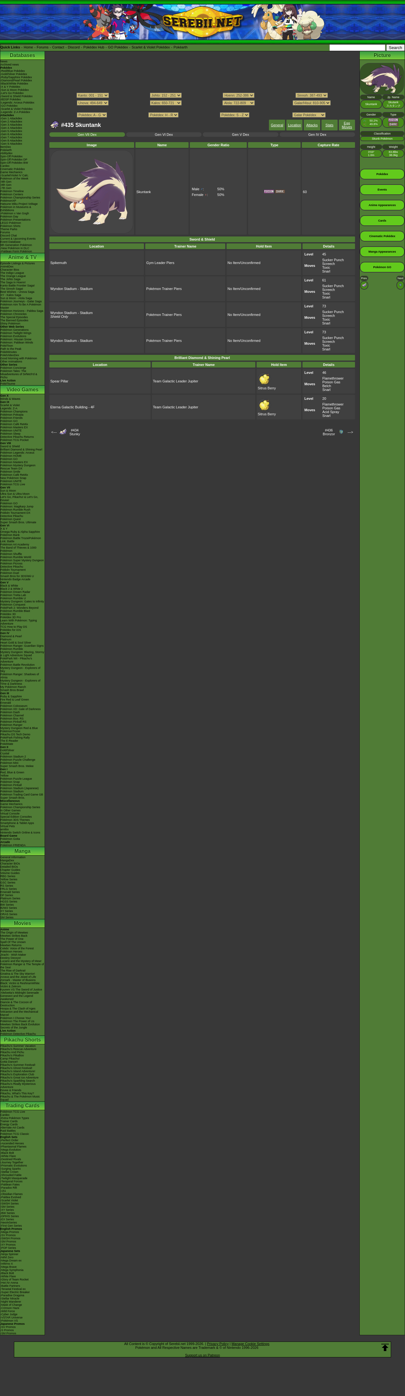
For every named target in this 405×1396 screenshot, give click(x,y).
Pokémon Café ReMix (14, 424)
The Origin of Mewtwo (14, 932)
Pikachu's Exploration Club (17, 1074)
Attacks (312, 125)
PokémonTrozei (10, 731)
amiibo (4, 829)
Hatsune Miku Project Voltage (19, 203)
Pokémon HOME (11, 455)
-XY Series (7, 1209)
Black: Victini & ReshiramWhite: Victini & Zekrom (20, 985)
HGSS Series (8, 901)
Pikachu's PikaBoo (12, 1055)
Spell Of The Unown (13, 942)
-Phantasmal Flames (13, 1146)
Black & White (9, 585)
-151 (3, 1190)
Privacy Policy (217, 1344)
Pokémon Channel (12, 715)
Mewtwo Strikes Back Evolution (20, 1024)
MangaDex (7, 860)
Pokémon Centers (11, 194)
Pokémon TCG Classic (14, 1133)
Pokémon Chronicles (13, 314)
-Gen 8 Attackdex (11, 140)
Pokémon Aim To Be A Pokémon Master (20, 306)
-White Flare (8, 1156)
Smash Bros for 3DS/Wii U (17, 576)
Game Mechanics (11, 172)
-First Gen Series (11, 1225)
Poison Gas (331, 382)
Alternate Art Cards (12, 1127)
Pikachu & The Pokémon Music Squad (20, 1098)
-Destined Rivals (10, 1159)
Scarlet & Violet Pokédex (151, 47)
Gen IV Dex (317, 134)
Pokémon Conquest (12, 604)
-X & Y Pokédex (10, 86)
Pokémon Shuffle (11, 554)
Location (294, 125)
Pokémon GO (9, 421)
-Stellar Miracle (9, 1298)
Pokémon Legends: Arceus (17, 452)
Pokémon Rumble (11, 649)
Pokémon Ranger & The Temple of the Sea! (22, 966)
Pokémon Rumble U (13, 598)
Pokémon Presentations (15, 219)
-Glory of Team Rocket (14, 1279)
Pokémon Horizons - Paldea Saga (21, 310)
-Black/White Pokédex (14, 83)
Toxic (326, 267)
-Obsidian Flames (11, 1194)
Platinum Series (10, 898)
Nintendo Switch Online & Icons (20, 832)
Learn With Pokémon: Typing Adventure (18, 622)
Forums (42, 47)
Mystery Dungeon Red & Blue (19, 728)
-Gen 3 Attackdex (11, 124)
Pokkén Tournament (13, 569)
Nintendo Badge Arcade (15, 579)
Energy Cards (9, 1124)
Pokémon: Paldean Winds (16, 342)
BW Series (7, 904)
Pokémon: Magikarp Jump (17, 506)
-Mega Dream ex (11, 1260)
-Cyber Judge (8, 1314)
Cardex (4, 165)
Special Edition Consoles (16, 816)
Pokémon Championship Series (20, 197)
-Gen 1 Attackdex (11, 118)
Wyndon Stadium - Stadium (71, 289)
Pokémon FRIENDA (13, 845)
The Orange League (13, 276)
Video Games (22, 389)
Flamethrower (333, 378)
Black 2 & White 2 (11, 588)
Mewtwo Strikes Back (14, 935)
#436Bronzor (329, 432)
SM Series (7, 917)
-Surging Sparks (10, 1168)
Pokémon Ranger (11, 724)
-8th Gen (5, 184)
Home (28, 47)
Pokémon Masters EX (14, 427)
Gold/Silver (7, 750)
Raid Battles (8, 1130)
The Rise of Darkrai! (13, 970)
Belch (326, 386)
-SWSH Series (9, 1203)
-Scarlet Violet (9, 1200)
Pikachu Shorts (22, 1039)
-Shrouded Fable (11, 1175)
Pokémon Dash (10, 712)
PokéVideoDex (9, 355)
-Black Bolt (7, 1152)
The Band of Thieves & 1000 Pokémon (18, 549)
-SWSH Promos (10, 1238)
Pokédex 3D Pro (10, 617)
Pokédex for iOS (10, 630)
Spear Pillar (59, 381)
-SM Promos (8, 1241)
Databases (22, 55)
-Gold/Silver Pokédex (13, 74)
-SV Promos (8, 1235)
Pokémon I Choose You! (15, 1018)
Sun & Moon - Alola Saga (16, 298)
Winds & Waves (10, 398)
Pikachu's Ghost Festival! (16, 1068)
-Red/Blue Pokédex (12, 70)
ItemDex (5, 146)
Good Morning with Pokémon (18, 358)
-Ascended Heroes (12, 1143)
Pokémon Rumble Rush (15, 509)
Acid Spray (330, 412)
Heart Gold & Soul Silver (15, 642)
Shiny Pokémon (10, 323)
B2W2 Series (8, 907)
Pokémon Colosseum (14, 705)
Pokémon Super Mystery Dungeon (22, 560)
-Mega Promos (9, 1232)
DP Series (6, 895)
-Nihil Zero (7, 1257)
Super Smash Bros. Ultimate (18, 522)
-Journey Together (11, 1162)
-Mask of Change (11, 1304)
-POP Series (8, 1247)
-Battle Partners (10, 1285)
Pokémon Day (9, 216)
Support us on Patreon (202, 1355)
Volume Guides (10, 873)
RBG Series (8, 876)
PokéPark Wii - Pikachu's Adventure (16, 660)
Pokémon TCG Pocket (14, 440)
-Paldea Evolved (10, 1197)
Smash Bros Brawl (12, 690)
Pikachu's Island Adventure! (17, 1071)
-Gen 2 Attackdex (11, 121)
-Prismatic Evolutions (13, 1165)
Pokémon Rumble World (15, 557)
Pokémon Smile (10, 471)
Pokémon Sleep (10, 433)
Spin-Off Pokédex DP (13, 159)
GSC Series (8, 882)
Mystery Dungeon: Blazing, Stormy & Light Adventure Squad (22, 654)
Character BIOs (10, 863)
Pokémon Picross (11, 563)
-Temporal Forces (11, 1181)
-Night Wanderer (10, 1301)
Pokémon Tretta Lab (13, 595)
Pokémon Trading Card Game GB (21, 794)
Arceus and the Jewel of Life (18, 976)
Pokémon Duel (9, 573)
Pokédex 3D (8, 614)
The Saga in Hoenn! (13, 282)
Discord (74, 47)
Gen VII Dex (87, 134)
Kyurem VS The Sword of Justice (21, 989)
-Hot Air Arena (9, 1282)
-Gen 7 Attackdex (11, 137)
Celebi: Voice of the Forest (17, 948)
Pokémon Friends (11, 417)
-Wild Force (7, 1311)
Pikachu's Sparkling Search (17, 1080)
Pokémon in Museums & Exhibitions (15, 208)
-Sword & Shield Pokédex (16, 96)
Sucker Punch (333, 260)
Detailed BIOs (9, 866)
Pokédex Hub (94, 47)
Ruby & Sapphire (11, 696)
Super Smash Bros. (12, 797)
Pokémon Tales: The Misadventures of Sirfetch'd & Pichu (18, 374)
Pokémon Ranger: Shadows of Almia (19, 676)
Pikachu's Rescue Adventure (18, 1049)
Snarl (326, 271)
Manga (23, 851)
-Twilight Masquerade (14, 1178)
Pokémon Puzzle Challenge (17, 759)
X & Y (4, 528)
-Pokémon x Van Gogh (14, 213)
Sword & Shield (10, 446)
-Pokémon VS (9, 1320)
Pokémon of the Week (14, 178)
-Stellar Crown (9, 1171)
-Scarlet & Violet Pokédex (16, 108)
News (4, 61)
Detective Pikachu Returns (17, 436)
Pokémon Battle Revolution (17, 664)
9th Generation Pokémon (16, 245)
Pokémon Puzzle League (16, 778)
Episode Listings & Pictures (17, 263)
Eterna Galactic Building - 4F (72, 407)
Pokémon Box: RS (12, 718)
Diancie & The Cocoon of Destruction (16, 1004)
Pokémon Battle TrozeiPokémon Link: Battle (20, 540)
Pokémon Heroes (11, 951)
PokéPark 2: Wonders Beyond (19, 607)
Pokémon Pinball (11, 785)
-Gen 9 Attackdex (11, 143)
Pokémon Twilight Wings (15, 333)
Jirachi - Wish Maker (13, 954)
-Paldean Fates (10, 1184)
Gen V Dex (240, 134)
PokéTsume (7, 383)
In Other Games (10, 810)
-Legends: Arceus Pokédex (17, 102)
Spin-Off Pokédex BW (14, 162)
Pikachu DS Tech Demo (15, 734)
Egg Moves (347, 125)
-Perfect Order (9, 1140)
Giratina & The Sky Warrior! (17, 973)
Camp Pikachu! (10, 1058)
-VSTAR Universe (11, 1317)
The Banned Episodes (14, 320)
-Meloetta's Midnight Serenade (19, 992)
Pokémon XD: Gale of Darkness (20, 709)
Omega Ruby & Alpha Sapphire (20, 531)
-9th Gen (5, 181)
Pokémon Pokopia (11, 414)
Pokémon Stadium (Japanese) (19, 788)
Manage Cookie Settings (251, 1344)
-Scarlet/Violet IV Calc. (14, 175)
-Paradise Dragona (12, 1295)
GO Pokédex (118, 47)
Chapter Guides (10, 869)
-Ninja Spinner (9, 1254)
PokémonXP (8, 200)
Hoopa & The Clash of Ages (17, 1008)
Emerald (5, 702)
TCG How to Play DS (13, 626)
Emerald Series (10, 892)
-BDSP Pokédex (10, 99)
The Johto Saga (10, 279)
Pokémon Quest (10, 519)
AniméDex (7, 266)
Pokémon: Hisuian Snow (15, 339)
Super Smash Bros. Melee (17, 766)
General (277, 125)
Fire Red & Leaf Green (14, 699)
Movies (22, 923)
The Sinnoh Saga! (11, 288)
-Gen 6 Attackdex (11, 134)
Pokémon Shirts (10, 226)
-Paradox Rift (8, 1187)
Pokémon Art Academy (14, 544)
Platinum (5, 639)
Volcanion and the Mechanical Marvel (19, 1013)
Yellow (4, 775)
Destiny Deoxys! (10, 957)
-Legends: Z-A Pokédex (15, 112)
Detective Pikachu (11, 516)
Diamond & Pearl (11, 636)
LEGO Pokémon (10, 222)
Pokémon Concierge (13, 367)
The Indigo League (12, 272)
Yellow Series (8, 879)
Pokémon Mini (9, 762)
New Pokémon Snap (13, 478)
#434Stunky (74, 432)
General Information (13, 857)
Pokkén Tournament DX (15, 512)
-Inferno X (6, 1263)
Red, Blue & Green (12, 772)
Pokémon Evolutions (13, 336)
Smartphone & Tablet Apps (17, 823)
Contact (58, 47)
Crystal (4, 753)
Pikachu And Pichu (12, 1052)
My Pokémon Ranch (13, 687)
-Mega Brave (8, 1266)
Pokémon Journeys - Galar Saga (21, 301)
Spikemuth (58, 263)
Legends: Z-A (8, 408)
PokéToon (6, 345)
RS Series (6, 885)
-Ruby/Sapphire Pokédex (16, 77)
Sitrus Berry (267, 386)
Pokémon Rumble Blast (15, 611)
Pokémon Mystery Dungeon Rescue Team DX (17, 467)
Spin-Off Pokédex (11, 156)
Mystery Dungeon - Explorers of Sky (20, 669)
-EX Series (7, 1219)
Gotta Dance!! (9, 1061)
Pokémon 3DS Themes (15, 819)
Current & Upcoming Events (18, 238)
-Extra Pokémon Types (14, 1118)
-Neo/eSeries (8, 1222)
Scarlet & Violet (10, 405)
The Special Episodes (14, 317)
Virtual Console (10, 813)
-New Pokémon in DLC (14, 248)
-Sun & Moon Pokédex (14, 89)
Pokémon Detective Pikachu (18, 1033)
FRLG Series (8, 888)
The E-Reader (9, 740)
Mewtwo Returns (11, 945)
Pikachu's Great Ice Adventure (19, 1077)
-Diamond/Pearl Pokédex (16, 80)
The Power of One (11, 938)
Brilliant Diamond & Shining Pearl (21, 449)
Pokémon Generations (14, 329)
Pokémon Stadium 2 (13, 756)
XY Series (6, 911)
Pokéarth (180, 47)
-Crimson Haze (9, 1308)
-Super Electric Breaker (15, 1292)
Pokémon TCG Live (12, 484)
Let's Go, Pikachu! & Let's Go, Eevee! (19, 498)
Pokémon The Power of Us (17, 1021)
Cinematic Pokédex (12, 169)
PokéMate (6, 743)
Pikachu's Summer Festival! (17, 1064)
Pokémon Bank (10, 535)
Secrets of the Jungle (13, 1027)
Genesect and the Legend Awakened (16, 997)
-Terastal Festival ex (13, 1289)
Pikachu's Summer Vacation (18, 1045)
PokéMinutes (8, 352)
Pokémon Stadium (12, 791)
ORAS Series (8, 914)
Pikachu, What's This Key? (17, 1093)
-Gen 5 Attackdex (11, 131)
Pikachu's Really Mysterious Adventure (18, 1085)
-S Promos (7, 1330)
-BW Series (7, 1213)
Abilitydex (6, 153)
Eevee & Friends (11, 1090)
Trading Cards (22, 1105)
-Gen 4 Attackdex (11, 127)
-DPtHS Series (9, 1216)
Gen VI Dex (164, 134)
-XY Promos (8, 1244)
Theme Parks (8, 229)
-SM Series (7, 1206)
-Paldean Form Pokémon (16, 251)
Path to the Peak (11, 348)
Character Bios (9, 269)
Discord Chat (8, 235)
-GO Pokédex (9, 105)
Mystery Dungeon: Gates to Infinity (22, 601)
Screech (328, 264)
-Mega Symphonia (11, 1270)
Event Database (10, 241)
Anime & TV (22, 257)
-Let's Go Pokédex (12, 93)
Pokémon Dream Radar (15, 592)
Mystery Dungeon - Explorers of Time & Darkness (20, 682)
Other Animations (11, 361)
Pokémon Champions (14, 411)
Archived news (9, 64)
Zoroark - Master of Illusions (18, 980)
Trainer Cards (9, 1121)
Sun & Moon (8, 490)
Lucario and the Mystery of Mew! (20, 961)
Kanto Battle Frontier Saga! (17, 285)
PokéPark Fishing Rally (15, 737)
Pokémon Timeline (12, 191)
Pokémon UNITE (11, 430)
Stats (329, 125)
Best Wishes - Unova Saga (17, 291)
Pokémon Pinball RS (13, 721)
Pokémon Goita (10, 838)
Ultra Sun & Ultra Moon (15, 493)
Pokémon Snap (10, 781)
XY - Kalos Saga (10, 295)
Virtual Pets (7, 826)
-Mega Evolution (10, 1149)
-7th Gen (5, 188)
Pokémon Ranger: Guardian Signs (22, 645)
